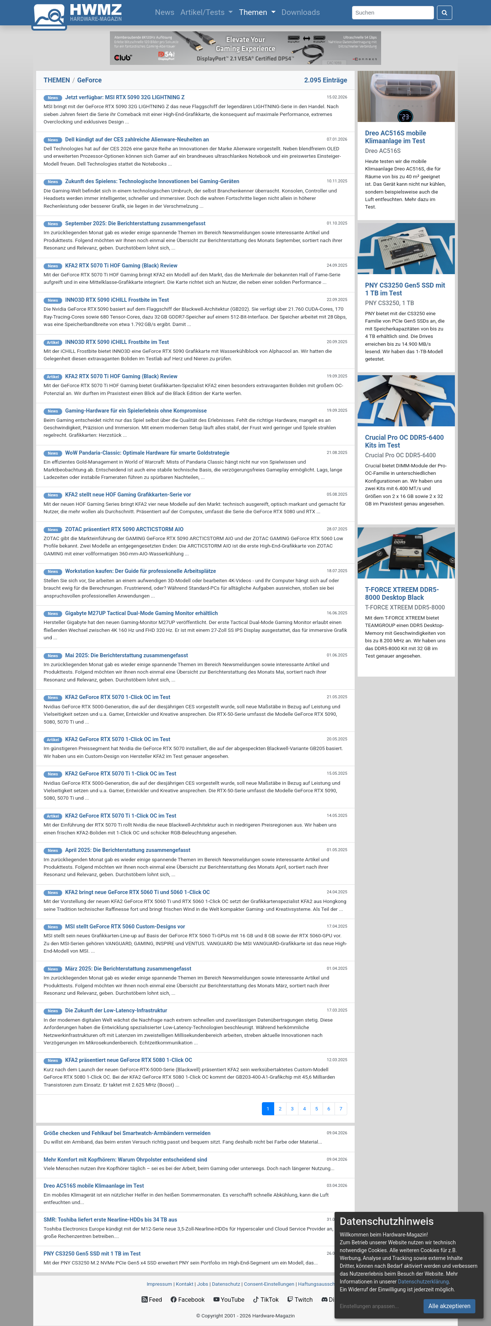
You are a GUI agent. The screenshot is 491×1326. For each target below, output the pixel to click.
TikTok (266, 1299)
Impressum (159, 1284)
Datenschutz (226, 1284)
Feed (152, 1299)
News (166, 11)
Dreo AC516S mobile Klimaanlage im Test (395, 137)
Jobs (202, 1284)
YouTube (228, 1299)
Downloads (301, 12)
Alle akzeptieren (449, 1306)
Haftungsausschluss (321, 1284)
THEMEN (57, 80)
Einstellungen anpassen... (369, 1306)
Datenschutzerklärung (423, 1282)
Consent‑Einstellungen (269, 1284)
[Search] (393, 13)
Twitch (300, 1299)
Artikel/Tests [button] (203, 12)
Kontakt (184, 1284)
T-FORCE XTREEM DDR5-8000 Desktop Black (402, 593)
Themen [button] (254, 12)
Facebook (188, 1299)
